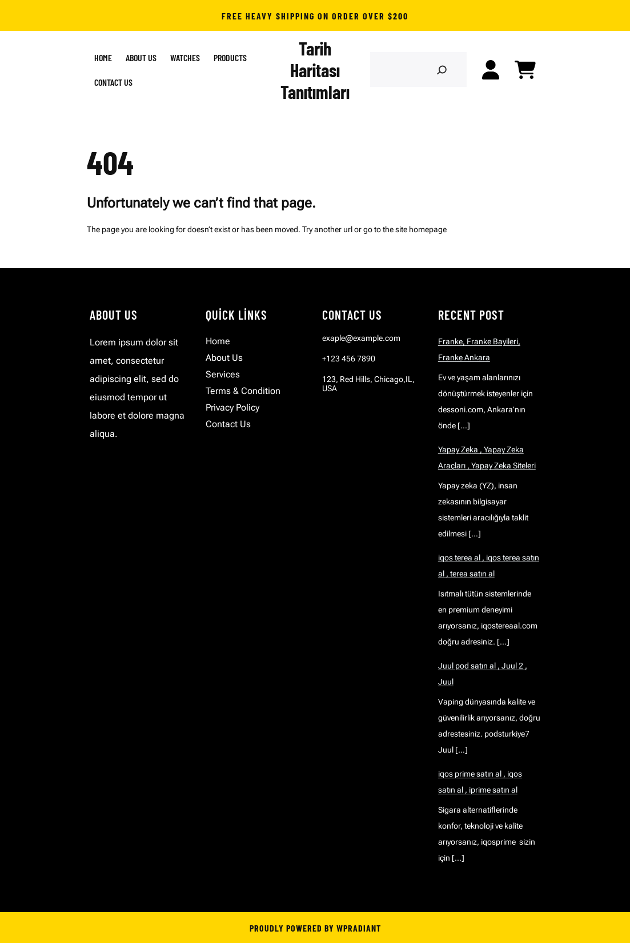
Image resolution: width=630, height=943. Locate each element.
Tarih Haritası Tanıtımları (315, 69)
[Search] (442, 69)
